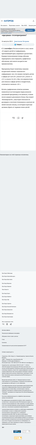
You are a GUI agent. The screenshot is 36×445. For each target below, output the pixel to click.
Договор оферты (6, 330)
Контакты (4, 342)
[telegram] (23, 118)
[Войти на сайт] (33, 21)
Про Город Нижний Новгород (9, 306)
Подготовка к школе (14, 25)
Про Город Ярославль (7, 279)
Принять (30, 30)
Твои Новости (5, 289)
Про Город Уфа (5, 299)
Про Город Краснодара (7, 316)
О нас (3, 339)
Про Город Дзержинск (7, 309)
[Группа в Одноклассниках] (7, 324)
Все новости (4, 25)
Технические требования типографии (11, 333)
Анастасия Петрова (21, 41)
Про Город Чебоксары (7, 273)
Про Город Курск (6, 293)
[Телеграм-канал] (18, 44)
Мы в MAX (24, 25)
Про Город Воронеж (6, 283)
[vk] (13, 118)
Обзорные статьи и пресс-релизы (10, 336)
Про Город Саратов (6, 303)
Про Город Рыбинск (6, 296)
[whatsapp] (18, 118)
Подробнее (4, 393)
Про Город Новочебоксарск (8, 276)
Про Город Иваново (6, 286)
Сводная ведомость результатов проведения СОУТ (14, 345)
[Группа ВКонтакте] (3, 324)
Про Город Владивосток (7, 313)
